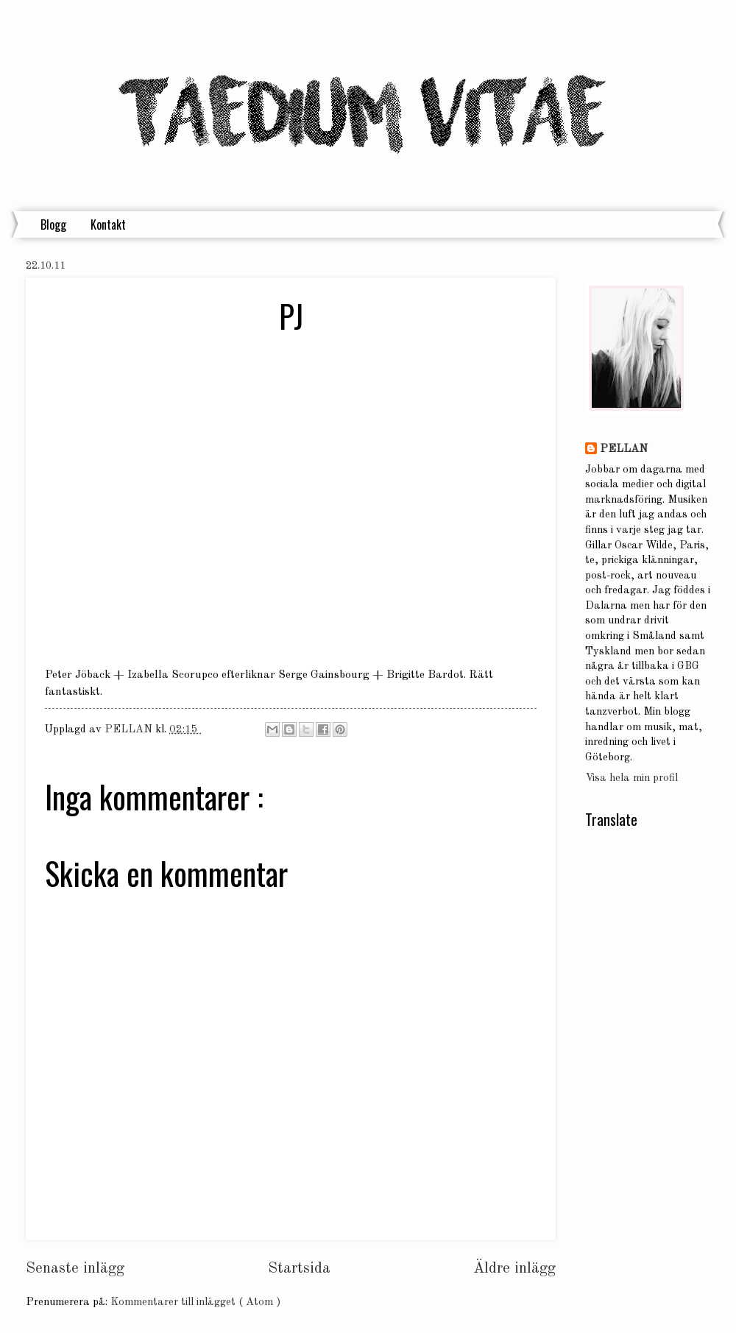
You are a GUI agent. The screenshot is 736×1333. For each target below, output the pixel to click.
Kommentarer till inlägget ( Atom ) (195, 1302)
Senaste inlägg (75, 1268)
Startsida (299, 1268)
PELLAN (624, 449)
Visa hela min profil (631, 778)
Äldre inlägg (514, 1268)
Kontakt (108, 224)
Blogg (53, 224)
